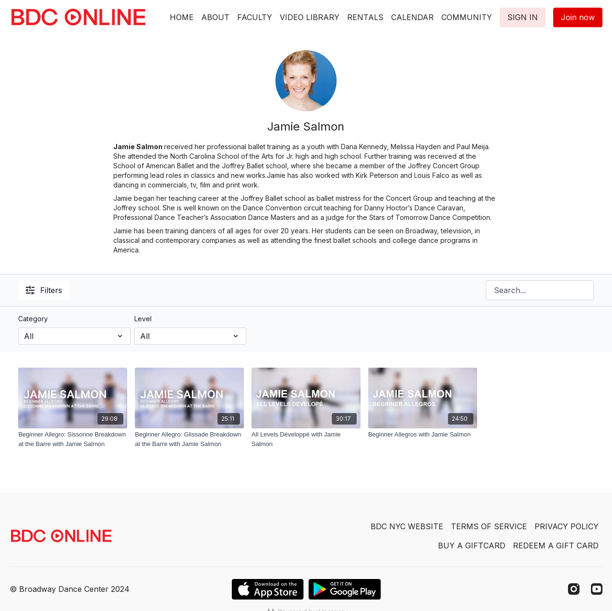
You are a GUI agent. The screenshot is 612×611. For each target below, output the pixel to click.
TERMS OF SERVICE (489, 526)
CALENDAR (412, 17)
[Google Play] (345, 589)
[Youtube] (596, 589)
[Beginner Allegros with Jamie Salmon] (422, 434)
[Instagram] (573, 589)
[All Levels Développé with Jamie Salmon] (306, 439)
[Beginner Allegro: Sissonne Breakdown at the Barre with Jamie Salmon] (72, 439)
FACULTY (254, 17)
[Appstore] (267, 589)
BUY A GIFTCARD (471, 545)
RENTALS (365, 17)
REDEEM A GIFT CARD (556, 545)
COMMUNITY (466, 17)
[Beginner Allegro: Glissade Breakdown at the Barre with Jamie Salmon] (189, 439)
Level (143, 319)
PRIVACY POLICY (567, 526)
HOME (182, 17)
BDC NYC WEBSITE (407, 526)
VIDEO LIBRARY (309, 17)
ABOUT (215, 17)
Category (33, 319)
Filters (44, 290)
